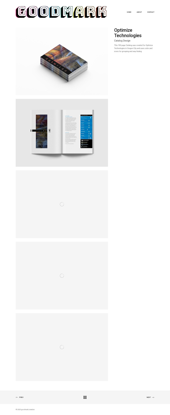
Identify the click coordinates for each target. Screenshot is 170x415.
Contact (150, 12)
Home (129, 12)
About (139, 12)
